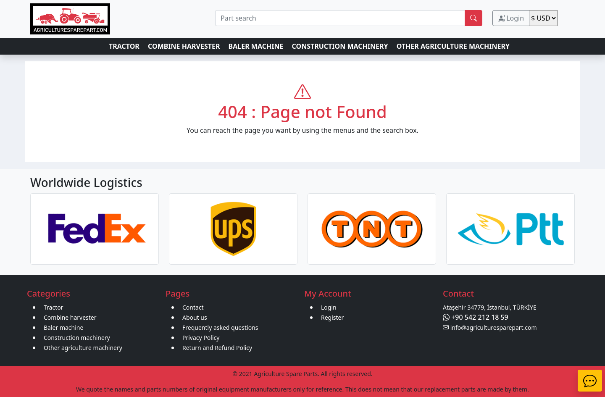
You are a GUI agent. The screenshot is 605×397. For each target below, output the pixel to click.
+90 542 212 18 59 (475, 317)
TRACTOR (124, 46)
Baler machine (63, 327)
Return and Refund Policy (217, 348)
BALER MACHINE (256, 46)
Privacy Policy (200, 338)
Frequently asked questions (220, 327)
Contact (193, 307)
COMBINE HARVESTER (184, 46)
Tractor (53, 307)
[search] (340, 18)
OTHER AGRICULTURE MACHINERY (453, 46)
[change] (543, 18)
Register (332, 317)
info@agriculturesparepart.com (490, 327)
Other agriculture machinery (83, 348)
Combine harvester (70, 317)
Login (511, 18)
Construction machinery (77, 338)
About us (194, 317)
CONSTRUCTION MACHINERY (340, 46)
